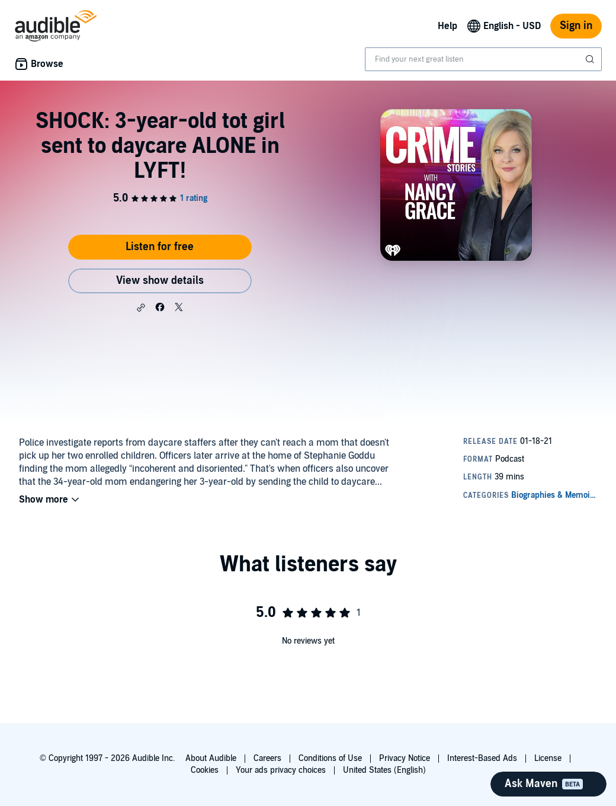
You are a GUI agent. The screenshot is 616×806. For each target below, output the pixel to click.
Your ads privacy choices (281, 770)
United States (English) (384, 770)
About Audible (210, 758)
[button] (141, 307)
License (548, 758)
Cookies (205, 770)
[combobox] (483, 59)
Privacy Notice (404, 758)
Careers (267, 758)
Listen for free (160, 247)
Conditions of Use (330, 758)
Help (447, 26)
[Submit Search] (591, 59)
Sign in (576, 26)
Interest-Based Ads (482, 758)
